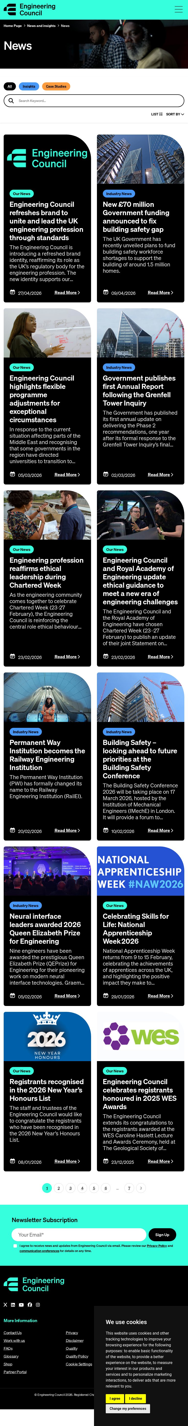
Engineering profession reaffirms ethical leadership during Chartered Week (43, 585)
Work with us (14, 1357)
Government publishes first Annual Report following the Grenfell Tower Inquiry (140, 398)
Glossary (11, 1373)
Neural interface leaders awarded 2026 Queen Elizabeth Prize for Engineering (46, 945)
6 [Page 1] (106, 1205)
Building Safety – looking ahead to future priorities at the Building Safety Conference (139, 775)
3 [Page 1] (71, 1205)
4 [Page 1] (82, 1205)
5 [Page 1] (94, 1205)
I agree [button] (115, 1399)
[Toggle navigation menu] (178, 9)
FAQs (8, 1365)
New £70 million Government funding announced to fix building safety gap (137, 216)
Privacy (72, 1349)
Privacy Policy (157, 1262)
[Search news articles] (94, 100)
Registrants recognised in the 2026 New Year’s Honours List (38, 1110)
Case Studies (56, 86)
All (10, 86)
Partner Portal (15, 1388)
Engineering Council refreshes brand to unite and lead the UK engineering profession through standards (45, 225)
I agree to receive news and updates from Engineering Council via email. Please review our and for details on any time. (96, 1265)
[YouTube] (21, 1322)
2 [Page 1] (59, 1205)
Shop (8, 1380)
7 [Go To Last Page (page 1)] (129, 1205)
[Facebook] (30, 1322)
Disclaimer (75, 1357)
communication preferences (39, 1267)
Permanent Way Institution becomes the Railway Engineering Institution (43, 775)
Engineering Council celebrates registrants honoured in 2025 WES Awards (140, 1110)
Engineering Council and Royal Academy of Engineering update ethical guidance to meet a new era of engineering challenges (139, 593)
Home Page (13, 25)
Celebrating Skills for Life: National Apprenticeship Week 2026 (138, 945)
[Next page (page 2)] (141, 1205)
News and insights (41, 25)
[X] (5, 1322)
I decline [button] (135, 1399)
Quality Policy (77, 1373)
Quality (72, 1365)
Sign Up (162, 1251)
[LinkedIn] (13, 1322)
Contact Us (13, 1349)
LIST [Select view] (157, 114)
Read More (66, 300)
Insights (29, 86)
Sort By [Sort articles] (175, 114)
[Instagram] (38, 1322)
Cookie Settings (79, 1380)
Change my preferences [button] (128, 1409)
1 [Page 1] (47, 1205)
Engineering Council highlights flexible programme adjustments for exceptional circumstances (43, 407)
